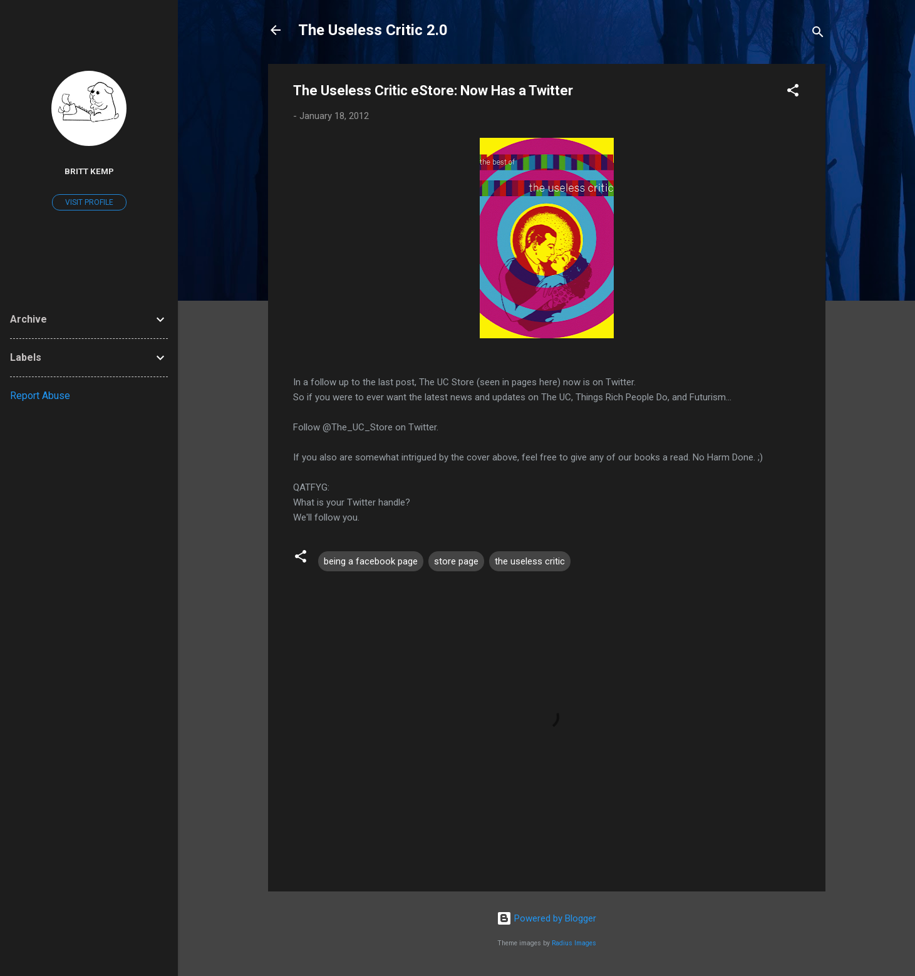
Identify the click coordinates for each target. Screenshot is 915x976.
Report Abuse (40, 396)
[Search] (817, 34)
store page (456, 561)
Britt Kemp (89, 171)
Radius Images (574, 943)
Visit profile (89, 202)
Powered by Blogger (546, 918)
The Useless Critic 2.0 (373, 30)
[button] (792, 92)
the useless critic (530, 561)
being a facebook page (371, 561)
